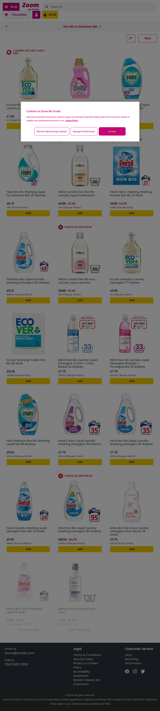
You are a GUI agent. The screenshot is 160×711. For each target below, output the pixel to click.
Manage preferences (84, 131)
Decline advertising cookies (52, 131)
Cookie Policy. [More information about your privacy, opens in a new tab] (71, 120)
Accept (112, 131)
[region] (80, 121)
